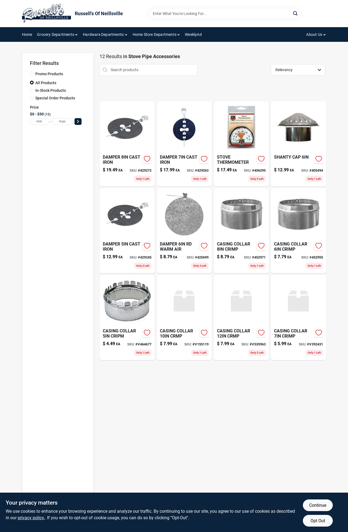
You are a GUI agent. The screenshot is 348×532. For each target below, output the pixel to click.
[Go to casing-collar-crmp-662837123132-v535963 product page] (241, 317)
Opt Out (317, 520)
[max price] (62, 121)
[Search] (296, 13)
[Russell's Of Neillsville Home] (46, 13)
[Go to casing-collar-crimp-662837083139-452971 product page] (241, 230)
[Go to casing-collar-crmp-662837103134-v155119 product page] (184, 317)
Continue (317, 505)
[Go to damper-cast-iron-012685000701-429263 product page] (184, 143)
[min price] (39, 121)
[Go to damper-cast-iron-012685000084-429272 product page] (127, 143)
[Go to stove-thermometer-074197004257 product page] (241, 143)
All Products (45, 82)
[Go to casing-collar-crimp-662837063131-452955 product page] (298, 230)
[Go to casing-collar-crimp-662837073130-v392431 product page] (298, 317)
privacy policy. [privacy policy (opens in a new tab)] (31, 517)
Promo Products (49, 74)
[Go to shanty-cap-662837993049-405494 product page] (298, 143)
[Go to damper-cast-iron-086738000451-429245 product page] (127, 230)
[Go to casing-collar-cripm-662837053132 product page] (127, 317)
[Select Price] (78, 121)
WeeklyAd (193, 34)
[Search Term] (224, 13)
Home (27, 34)
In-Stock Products (50, 90)
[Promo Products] (32, 73)
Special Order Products (55, 98)
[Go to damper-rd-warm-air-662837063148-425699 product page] (184, 230)
